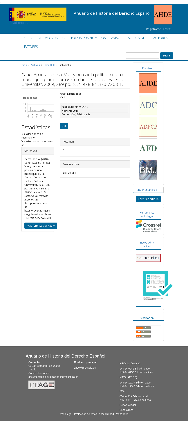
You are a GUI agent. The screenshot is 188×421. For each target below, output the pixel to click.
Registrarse (153, 29)
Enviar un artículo (147, 189)
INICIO (27, 37)
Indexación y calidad (147, 244)
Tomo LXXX (49, 65)
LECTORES (30, 46)
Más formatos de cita (41, 225)
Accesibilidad (106, 414)
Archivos (35, 65)
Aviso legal (66, 414)
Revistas (147, 68)
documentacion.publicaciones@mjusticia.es (53, 376)
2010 (76, 110)
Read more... (37, 10)
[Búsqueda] (142, 55)
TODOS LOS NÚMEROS (88, 37)
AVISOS (116, 37)
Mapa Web (122, 414)
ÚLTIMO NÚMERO (51, 37)
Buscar (166, 55)
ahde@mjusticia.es (85, 367)
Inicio (24, 65)
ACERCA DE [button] (138, 37)
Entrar (167, 29)
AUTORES (160, 37)
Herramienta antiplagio (147, 214)
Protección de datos (85, 414)
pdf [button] (64, 126)
